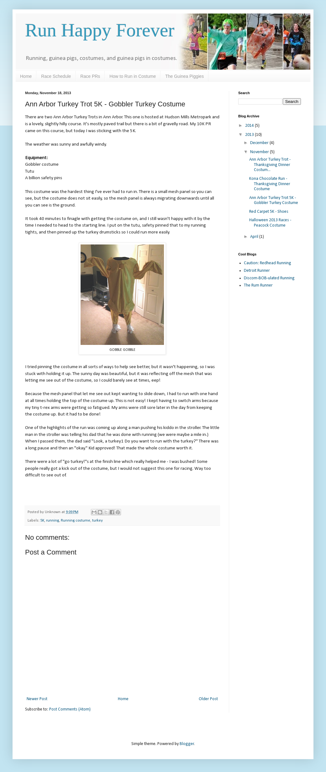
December (260, 143)
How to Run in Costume (132, 76)
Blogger (187, 744)
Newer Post (37, 699)
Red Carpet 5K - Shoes (268, 211)
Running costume (75, 521)
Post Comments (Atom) (70, 709)
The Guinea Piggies (184, 76)
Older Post (208, 699)
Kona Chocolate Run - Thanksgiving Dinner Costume (269, 184)
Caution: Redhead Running (267, 263)
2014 (250, 125)
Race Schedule (56, 76)
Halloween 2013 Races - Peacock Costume (270, 223)
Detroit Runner (257, 270)
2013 (250, 134)
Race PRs (90, 76)
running (52, 521)
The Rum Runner (258, 285)
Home (26, 76)
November (260, 152)
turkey (97, 521)
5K (42, 521)
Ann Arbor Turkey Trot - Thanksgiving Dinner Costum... (270, 165)
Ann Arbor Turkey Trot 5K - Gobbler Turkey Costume (273, 201)
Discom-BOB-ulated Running (269, 278)
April (254, 236)
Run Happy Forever (100, 30)
